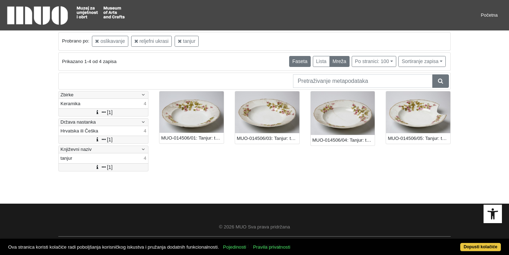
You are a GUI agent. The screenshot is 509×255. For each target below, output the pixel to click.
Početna (489, 15)
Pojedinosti (259, 243)
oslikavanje (110, 41)
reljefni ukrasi (151, 41)
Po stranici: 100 (372, 61)
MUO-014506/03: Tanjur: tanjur (268, 138)
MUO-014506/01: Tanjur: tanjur (192, 138)
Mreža (339, 61)
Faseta (300, 61)
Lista (321, 61)
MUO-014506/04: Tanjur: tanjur (343, 140)
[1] (103, 112)
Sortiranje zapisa (420, 61)
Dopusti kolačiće (453, 243)
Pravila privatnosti (297, 243)
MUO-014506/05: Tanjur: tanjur (419, 138)
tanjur (186, 41)
